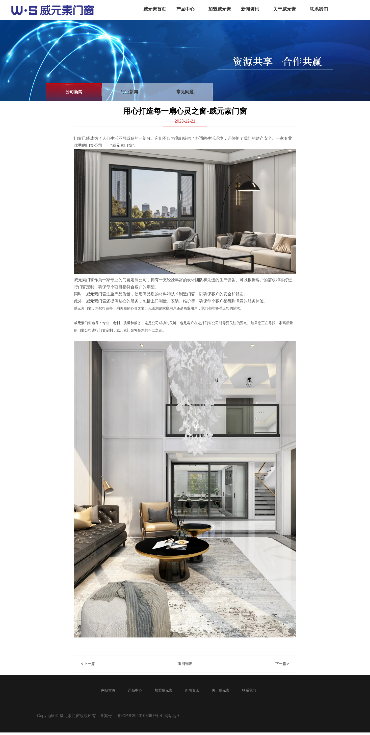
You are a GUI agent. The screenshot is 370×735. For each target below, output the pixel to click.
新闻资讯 (250, 9)
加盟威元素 (219, 9)
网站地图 (172, 716)
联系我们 (319, 9)
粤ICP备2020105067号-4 (139, 716)
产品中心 (185, 9)
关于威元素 (284, 9)
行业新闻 (129, 91)
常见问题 (185, 91)
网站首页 (108, 690)
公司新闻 (74, 91)
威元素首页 (154, 9)
